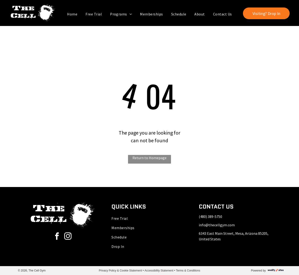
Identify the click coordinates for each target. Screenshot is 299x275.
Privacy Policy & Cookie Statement (120, 270)
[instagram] (68, 237)
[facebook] (57, 237)
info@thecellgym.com (217, 225)
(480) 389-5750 (210, 216)
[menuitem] (73, 14)
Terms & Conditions (188, 270)
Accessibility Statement (159, 270)
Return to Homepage (149, 157)
